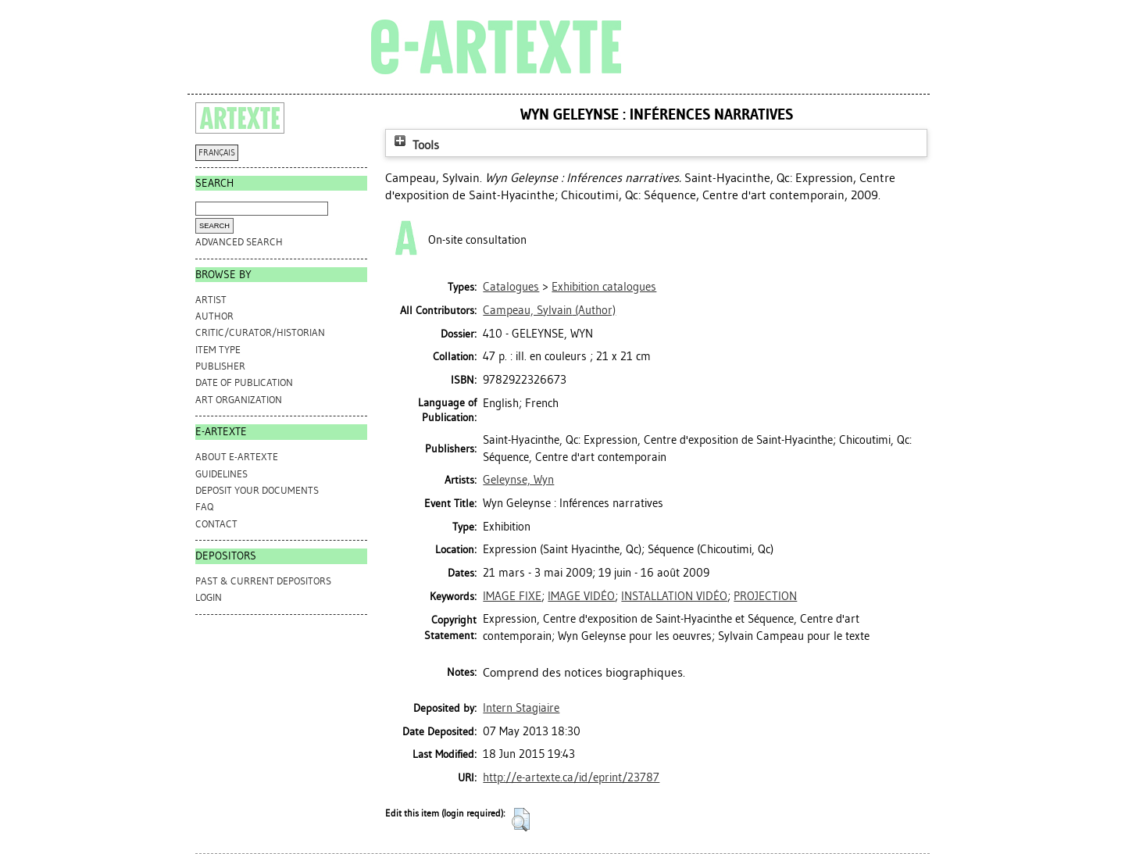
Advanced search (239, 242)
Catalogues (511, 287)
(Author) (549, 310)
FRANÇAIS (216, 153)
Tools (415, 145)
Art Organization (238, 400)
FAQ (204, 507)
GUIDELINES (221, 474)
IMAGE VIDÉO (581, 596)
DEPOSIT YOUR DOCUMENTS (257, 490)
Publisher (220, 366)
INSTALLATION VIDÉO (674, 596)
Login (208, 597)
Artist (211, 300)
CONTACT (216, 524)
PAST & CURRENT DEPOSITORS (263, 581)
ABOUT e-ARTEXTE (236, 457)
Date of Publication (244, 382)
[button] (521, 819)
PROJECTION (765, 596)
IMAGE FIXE (512, 596)
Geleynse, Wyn (518, 480)
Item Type (218, 350)
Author (214, 316)
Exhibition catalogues (604, 287)
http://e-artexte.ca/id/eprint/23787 (571, 777)
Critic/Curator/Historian (260, 332)
